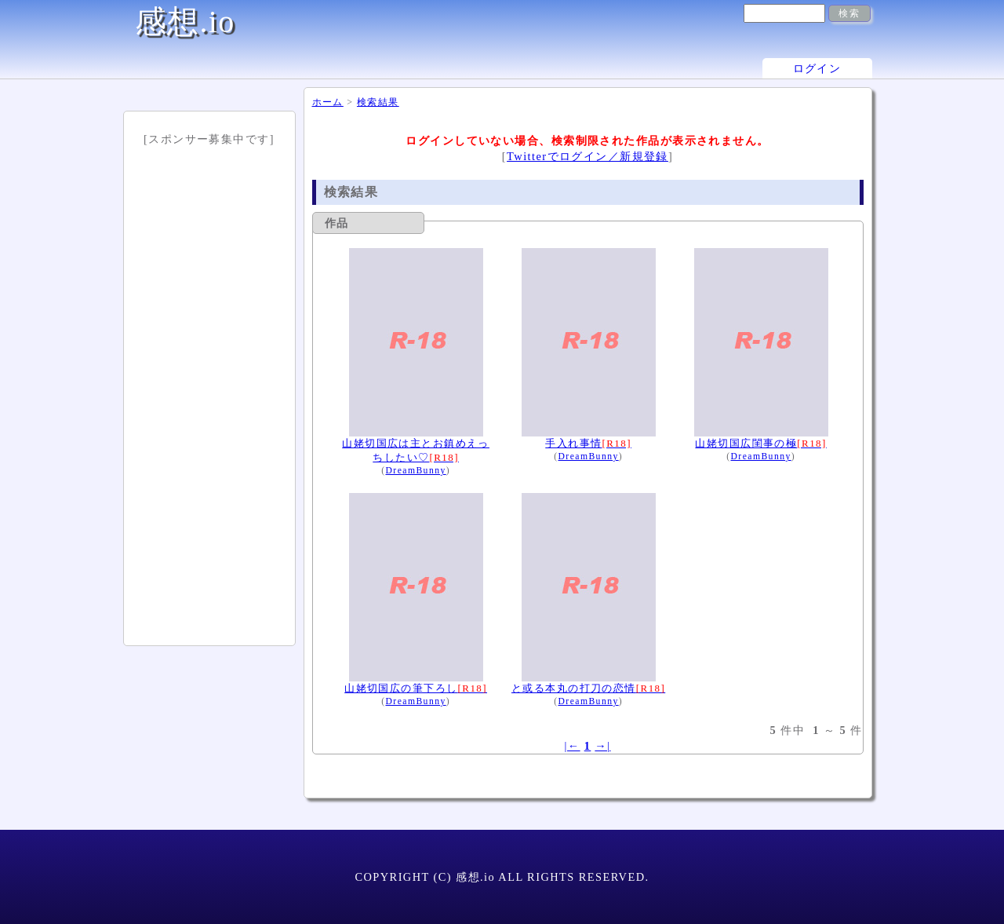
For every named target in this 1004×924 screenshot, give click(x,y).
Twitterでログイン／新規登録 (587, 156)
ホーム (328, 102)
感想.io (185, 21)
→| (602, 746)
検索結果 (378, 102)
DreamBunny (415, 471)
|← (572, 746)
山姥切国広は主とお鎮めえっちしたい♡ (415, 442)
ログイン (817, 68)
